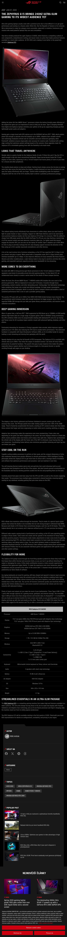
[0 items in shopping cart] (64, 2)
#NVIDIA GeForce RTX (44, 786)
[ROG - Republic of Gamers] (33, 2)
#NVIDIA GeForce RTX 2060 (15, 796)
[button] (3, 2)
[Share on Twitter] (12, 753)
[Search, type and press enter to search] (60, 2)
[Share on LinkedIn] (18, 753)
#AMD (18, 791)
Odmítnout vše (17, 933)
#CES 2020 (9, 786)
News (8, 770)
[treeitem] (17, 897)
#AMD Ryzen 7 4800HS (32, 791)
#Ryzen (8, 791)
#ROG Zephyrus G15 (25, 786)
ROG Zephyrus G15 (10, 703)
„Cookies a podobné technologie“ (45, 923)
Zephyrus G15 (11, 42)
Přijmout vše (49, 933)
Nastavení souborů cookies (33, 928)
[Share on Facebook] (6, 753)
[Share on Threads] (25, 753)
